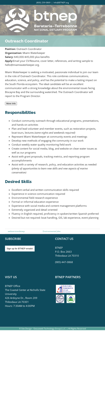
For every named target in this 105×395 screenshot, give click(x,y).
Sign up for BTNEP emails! (20, 248)
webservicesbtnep (16, 231)
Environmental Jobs (52, 231)
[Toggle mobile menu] (98, 10)
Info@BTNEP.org (61, 2)
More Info (11, 103)
